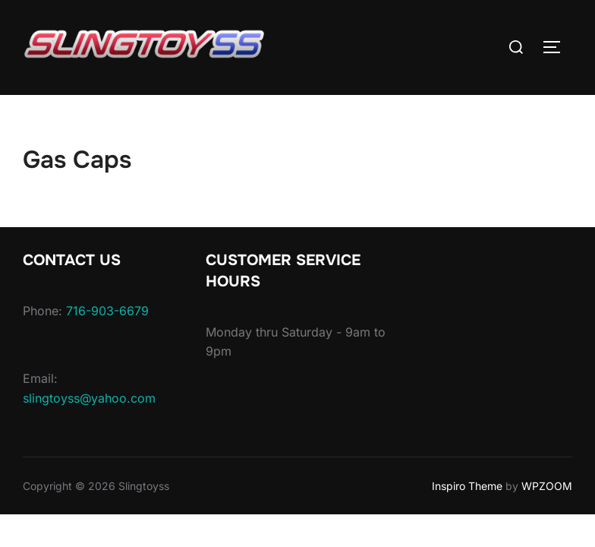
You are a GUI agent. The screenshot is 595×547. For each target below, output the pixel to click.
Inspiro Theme (467, 485)
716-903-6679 (107, 310)
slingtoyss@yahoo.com (89, 398)
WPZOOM (546, 485)
